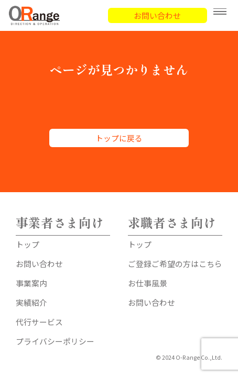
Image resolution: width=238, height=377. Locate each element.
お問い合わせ (157, 15)
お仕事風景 (147, 283)
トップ (27, 244)
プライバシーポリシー (55, 341)
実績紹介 (31, 302)
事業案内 (31, 283)
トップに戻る (119, 137)
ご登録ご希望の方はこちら (175, 263)
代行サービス (39, 321)
